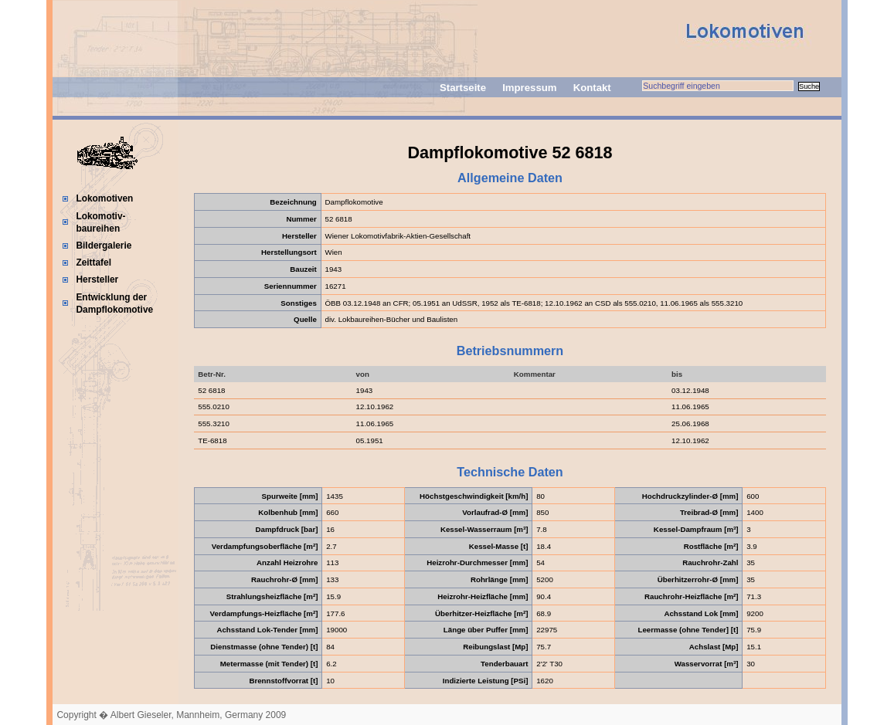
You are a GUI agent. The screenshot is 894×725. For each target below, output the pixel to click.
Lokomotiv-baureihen (100, 222)
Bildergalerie (103, 245)
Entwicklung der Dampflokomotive (114, 303)
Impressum (529, 87)
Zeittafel (93, 262)
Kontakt (592, 87)
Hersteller (97, 279)
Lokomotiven (104, 198)
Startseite (463, 87)
